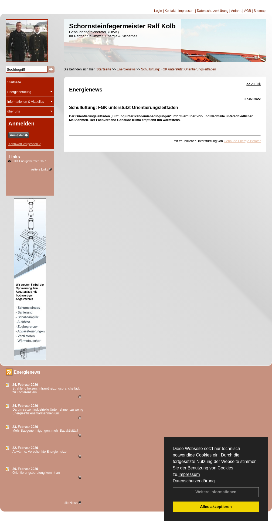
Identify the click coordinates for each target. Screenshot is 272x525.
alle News (72, 503)
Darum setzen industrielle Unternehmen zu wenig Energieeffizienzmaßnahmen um (47, 411)
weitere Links (41, 169)
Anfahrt (236, 11)
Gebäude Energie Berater (242, 141)
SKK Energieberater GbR (29, 161)
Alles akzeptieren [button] (216, 506)
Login (158, 11)
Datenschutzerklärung (194, 481)
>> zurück (253, 84)
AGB (247, 11)
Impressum (189, 474)
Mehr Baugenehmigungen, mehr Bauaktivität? (45, 430)
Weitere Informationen (215, 492)
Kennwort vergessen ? (24, 144)
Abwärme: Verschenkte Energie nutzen (40, 452)
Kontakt (170, 11)
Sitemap (260, 11)
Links (14, 157)
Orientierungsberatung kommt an (36, 473)
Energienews (27, 372)
